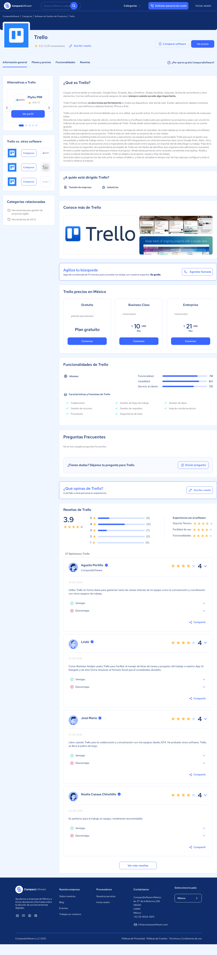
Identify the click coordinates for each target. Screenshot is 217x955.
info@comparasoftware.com (150, 925)
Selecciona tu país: (186, 887)
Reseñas (85, 62)
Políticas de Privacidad (133, 938)
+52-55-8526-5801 (143, 916)
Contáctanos (141, 889)
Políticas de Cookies (157, 938)
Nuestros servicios (105, 896)
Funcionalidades (65, 62)
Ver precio (202, 43)
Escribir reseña (80, 46)
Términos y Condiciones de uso (185, 938)
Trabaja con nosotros (70, 914)
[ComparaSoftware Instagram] (36, 915)
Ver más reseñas (138, 865)
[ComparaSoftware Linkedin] (17, 915)
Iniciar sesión (203, 5)
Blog (61, 902)
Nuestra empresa (69, 889)
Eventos (63, 908)
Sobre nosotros (67, 896)
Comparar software (172, 44)
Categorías (133, 6)
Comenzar (87, 341)
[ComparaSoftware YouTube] (23, 915)
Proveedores (104, 889)
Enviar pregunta (193, 465)
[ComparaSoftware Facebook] (30, 915)
